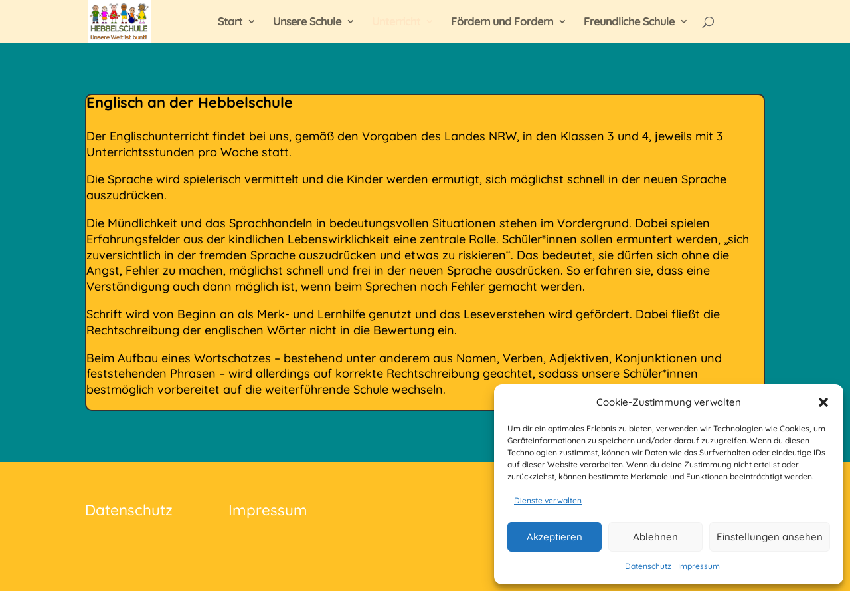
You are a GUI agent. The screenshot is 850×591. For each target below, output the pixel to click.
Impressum (699, 566)
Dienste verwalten (548, 500)
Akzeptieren (554, 537)
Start (230, 22)
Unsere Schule (307, 22)
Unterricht (396, 22)
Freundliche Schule (629, 22)
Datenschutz (648, 566)
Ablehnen (655, 537)
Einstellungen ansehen (770, 537)
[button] (823, 402)
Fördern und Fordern (502, 22)
